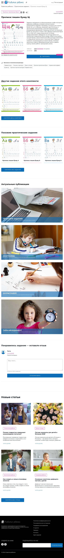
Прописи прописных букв (11, 12)
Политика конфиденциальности (41, 520)
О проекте (36, 528)
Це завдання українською (9, 55)
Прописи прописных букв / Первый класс (21, 67)
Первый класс (8, 65)
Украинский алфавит (54, 65)
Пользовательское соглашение (41, 523)
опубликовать (35, 375)
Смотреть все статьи (12, 500)
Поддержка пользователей (40, 525)
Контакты (35, 532)
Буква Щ (6, 67)
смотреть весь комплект (13, 118)
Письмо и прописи (18, 65)
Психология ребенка (9, 428)
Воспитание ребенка (9, 475)
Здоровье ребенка (41, 475)
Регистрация (59, 2)
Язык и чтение (28, 65)
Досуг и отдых (40, 428)
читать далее (6, 443)
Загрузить (45, 56)
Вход (51, 2)
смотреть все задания (13, 170)
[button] (2, 98)
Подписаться (57, 545)
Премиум (35, 530)
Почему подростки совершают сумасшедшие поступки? (14, 433)
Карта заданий (37, 535)
